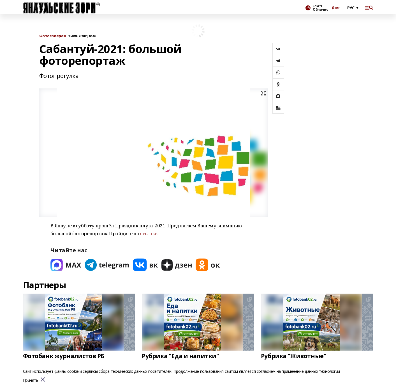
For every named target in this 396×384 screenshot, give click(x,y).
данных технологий (322, 371)
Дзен (336, 8)
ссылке (148, 233)
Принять (30, 380)
